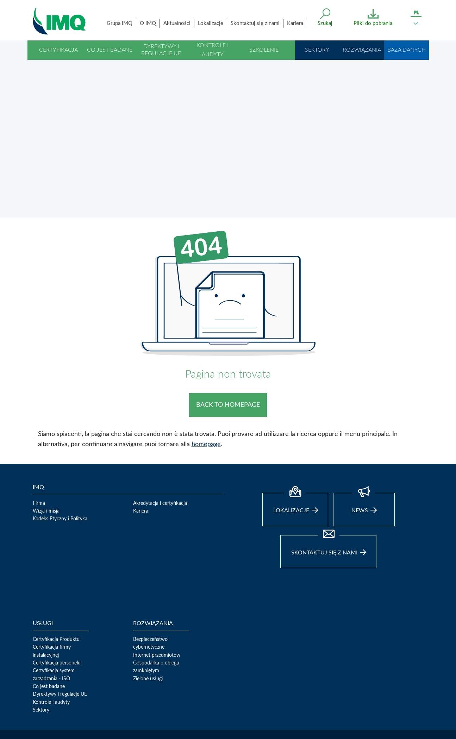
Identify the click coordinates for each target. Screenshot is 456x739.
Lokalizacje (210, 23)
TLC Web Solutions (189, 723)
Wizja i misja (46, 406)
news (364, 398)
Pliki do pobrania (373, 23)
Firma (39, 398)
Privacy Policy (47, 723)
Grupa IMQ (119, 23)
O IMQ (148, 23)
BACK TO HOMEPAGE (228, 300)
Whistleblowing (83, 723)
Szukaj (325, 23)
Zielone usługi (148, 574)
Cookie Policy (119, 723)
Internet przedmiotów (156, 550)
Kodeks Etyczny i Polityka (60, 414)
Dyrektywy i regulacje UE (161, 50)
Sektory (317, 50)
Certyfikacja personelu (57, 558)
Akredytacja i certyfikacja (160, 398)
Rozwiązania (362, 50)
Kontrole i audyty (212, 50)
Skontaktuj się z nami (255, 23)
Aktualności (176, 23)
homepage (206, 339)
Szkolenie (264, 50)
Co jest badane (109, 50)
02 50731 (204, 694)
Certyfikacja (58, 50)
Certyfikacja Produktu (56, 534)
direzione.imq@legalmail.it (60, 702)
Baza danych (406, 50)
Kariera (295, 23)
